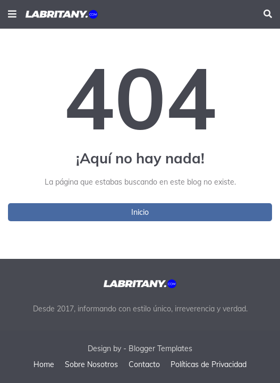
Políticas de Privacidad (209, 364)
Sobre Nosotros (91, 364)
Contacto (144, 364)
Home (43, 364)
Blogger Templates (160, 348)
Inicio (140, 212)
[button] (12, 14)
